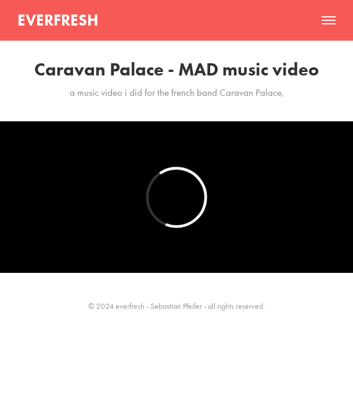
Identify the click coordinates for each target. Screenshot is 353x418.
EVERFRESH (57, 20)
